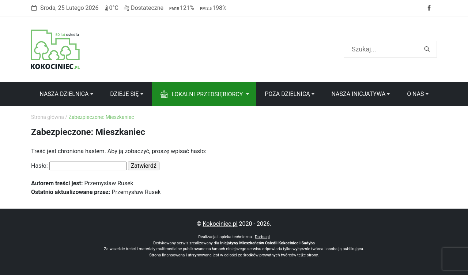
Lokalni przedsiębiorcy (207, 94)
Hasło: (79, 166)
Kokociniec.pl (220, 223)
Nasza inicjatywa (358, 93)
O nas (415, 93)
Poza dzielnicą (287, 93)
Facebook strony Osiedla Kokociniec (429, 8)
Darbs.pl (262, 237)
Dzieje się (124, 93)
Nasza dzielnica (63, 93)
